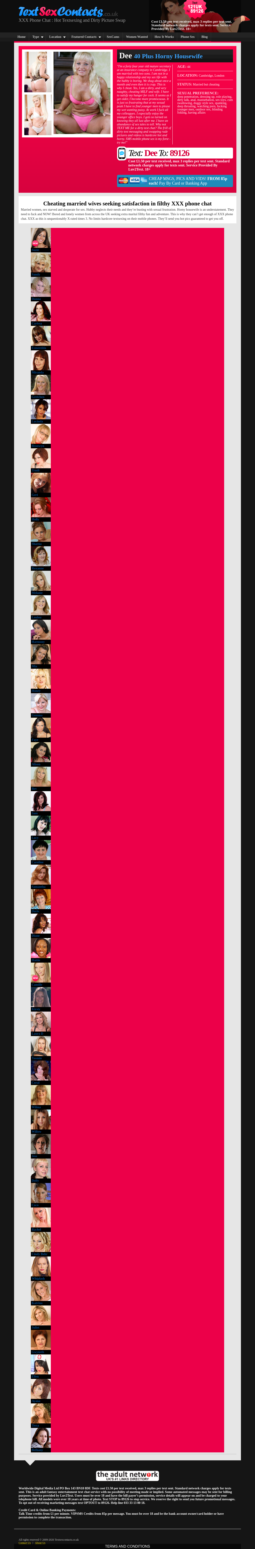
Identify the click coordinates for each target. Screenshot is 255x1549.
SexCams (113, 37)
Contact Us (25, 1542)
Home (21, 37)
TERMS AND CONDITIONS (127, 1546)
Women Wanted (137, 37)
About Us (40, 1542)
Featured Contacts (84, 37)
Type (35, 37)
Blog (204, 37)
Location (55, 37)
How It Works (164, 37)
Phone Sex (188, 37)
